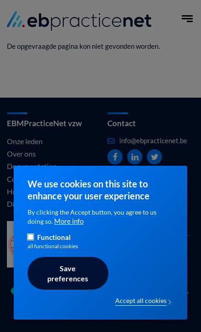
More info (69, 231)
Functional (54, 247)
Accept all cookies (141, 310)
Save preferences (67, 283)
